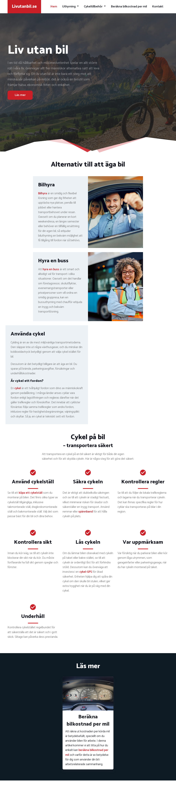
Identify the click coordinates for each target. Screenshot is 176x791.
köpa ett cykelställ (30, 492)
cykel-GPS (85, 571)
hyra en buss (51, 269)
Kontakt (157, 6)
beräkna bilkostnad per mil (86, 752)
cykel (17, 388)
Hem (53, 6)
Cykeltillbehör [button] (93, 6)
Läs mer (20, 95)
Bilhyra (42, 193)
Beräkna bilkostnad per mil (129, 6)
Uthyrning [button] (69, 6)
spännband (85, 511)
